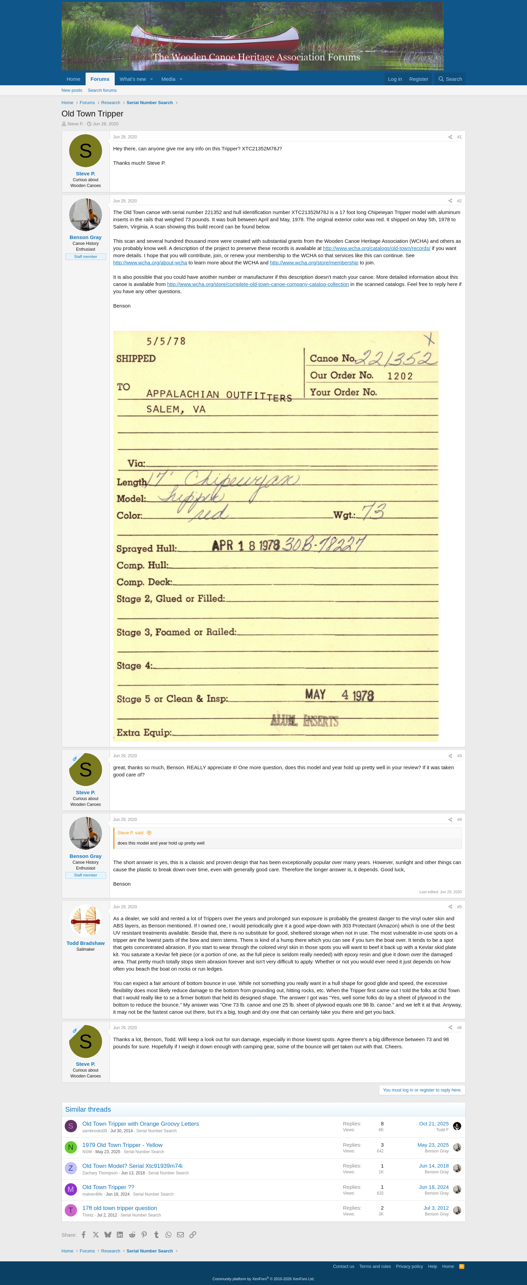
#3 (459, 755)
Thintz (88, 1215)
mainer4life (93, 1194)
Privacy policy (409, 1266)
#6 (459, 1027)
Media (168, 79)
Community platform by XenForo (264, 1279)
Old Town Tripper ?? (109, 1187)
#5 (459, 907)
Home (73, 79)
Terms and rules (375, 1266)
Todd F (442, 1129)
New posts (72, 90)
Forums (100, 79)
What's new (133, 79)
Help (432, 1266)
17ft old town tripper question (120, 1208)
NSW (87, 1151)
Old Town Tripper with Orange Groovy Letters (141, 1124)
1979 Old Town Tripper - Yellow (123, 1145)
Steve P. (75, 123)
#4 (459, 819)
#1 (459, 137)
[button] (151, 79)
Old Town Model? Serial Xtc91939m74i (133, 1166)
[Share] (450, 137)
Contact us (343, 1266)
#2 (459, 201)
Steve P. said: (131, 832)
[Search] (450, 79)
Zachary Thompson (100, 1173)
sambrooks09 (95, 1130)
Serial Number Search (156, 1130)
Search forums (102, 90)
